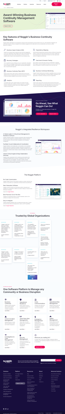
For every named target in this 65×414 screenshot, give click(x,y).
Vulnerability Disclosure (57, 413)
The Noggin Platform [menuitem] (19, 373)
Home (5, 7)
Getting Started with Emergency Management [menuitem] (32, 401)
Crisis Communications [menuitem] (7, 377)
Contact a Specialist (41, 113)
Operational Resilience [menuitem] (7, 375)
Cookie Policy (48, 413)
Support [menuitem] (45, 0)
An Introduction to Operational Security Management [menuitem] (31, 397)
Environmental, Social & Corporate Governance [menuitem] (55, 386)
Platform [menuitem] (25, 4)
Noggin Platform (11, 191)
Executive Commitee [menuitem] (55, 375)
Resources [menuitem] (39, 4)
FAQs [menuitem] (40, 0)
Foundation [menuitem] (53, 388)
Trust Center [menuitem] (53, 390)
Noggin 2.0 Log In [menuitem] (52, 0)
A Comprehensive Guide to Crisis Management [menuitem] (32, 386)
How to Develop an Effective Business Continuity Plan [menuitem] (30, 389)
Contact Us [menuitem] (41, 381)
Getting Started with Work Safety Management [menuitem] (32, 393)
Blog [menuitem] (28, 373)
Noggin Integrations (10, 205)
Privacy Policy (40, 413)
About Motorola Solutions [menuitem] (56, 373)
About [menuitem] (45, 4)
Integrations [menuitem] (17, 375)
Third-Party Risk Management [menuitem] (6, 387)
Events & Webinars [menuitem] (30, 377)
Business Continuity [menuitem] (7, 373)
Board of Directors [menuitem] (54, 377)
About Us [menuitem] (41, 373)
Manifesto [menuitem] (41, 375)
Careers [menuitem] (40, 377)
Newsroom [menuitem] (29, 379)
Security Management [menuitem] (7, 396)
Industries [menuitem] (32, 4)
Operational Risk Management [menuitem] (6, 380)
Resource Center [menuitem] (30, 375)
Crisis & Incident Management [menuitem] (6, 384)
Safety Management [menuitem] (7, 391)
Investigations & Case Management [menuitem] (7, 394)
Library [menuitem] (16, 377)
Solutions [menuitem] (19, 4)
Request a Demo (56, 4)
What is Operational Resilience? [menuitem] (30, 382)
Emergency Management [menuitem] (8, 389)
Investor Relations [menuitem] (54, 379)
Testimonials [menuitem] (17, 379)
